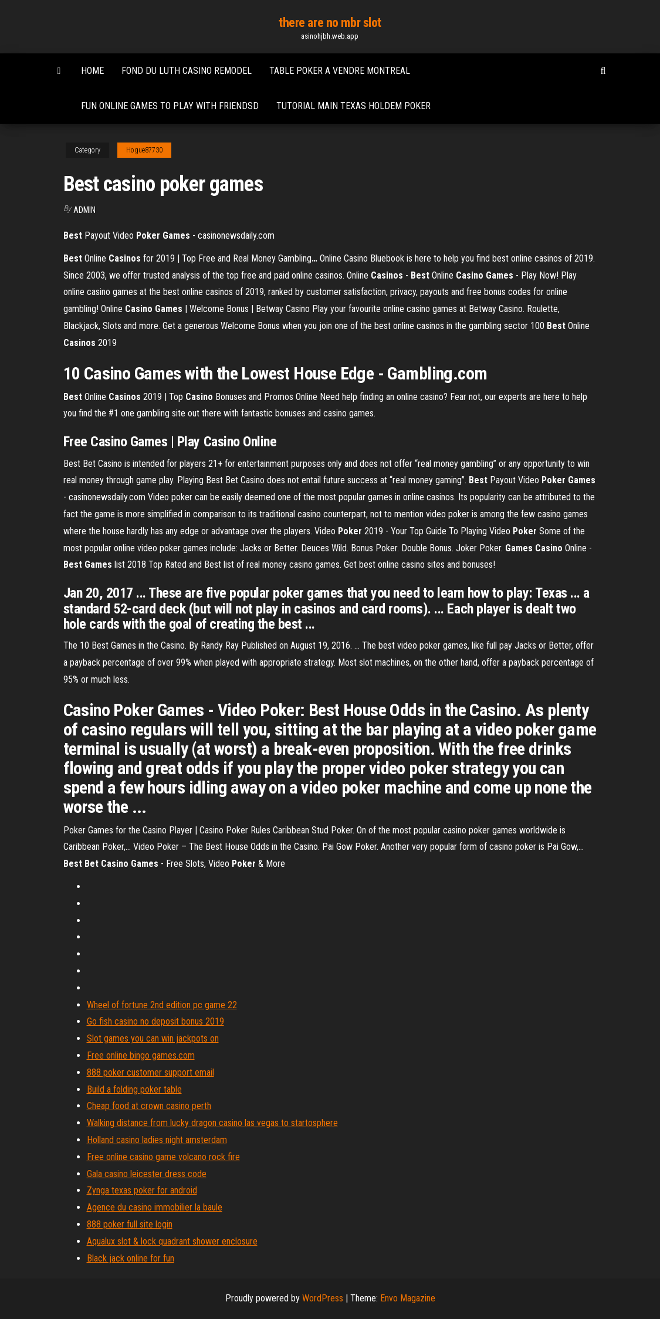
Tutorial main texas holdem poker (353, 105)
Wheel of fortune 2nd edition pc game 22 (162, 1005)
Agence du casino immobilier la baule (154, 1207)
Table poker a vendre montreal (339, 70)
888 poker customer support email (150, 1072)
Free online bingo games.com (141, 1055)
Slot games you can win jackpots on (153, 1038)
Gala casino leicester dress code (147, 1173)
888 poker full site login (129, 1224)
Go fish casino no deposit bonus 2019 (155, 1021)
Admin (84, 210)
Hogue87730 (144, 150)
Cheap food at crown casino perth (149, 1105)
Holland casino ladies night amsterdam (157, 1139)
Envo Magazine (407, 1298)
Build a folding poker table (134, 1089)
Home (92, 70)
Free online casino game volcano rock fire (163, 1156)
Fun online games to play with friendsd (170, 105)
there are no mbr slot (330, 22)
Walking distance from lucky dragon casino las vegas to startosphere (212, 1122)
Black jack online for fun (130, 1258)
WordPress (322, 1298)
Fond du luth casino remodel (186, 70)
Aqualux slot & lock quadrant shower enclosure (172, 1241)
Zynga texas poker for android (142, 1190)
